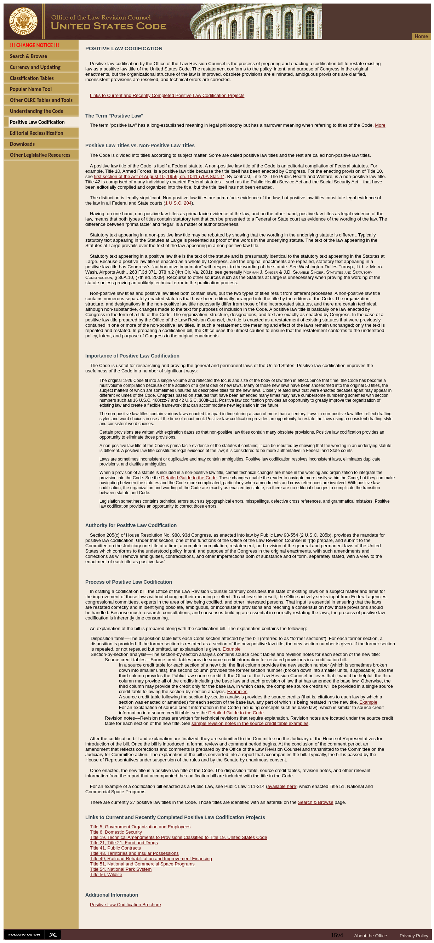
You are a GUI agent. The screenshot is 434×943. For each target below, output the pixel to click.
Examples (237, 691)
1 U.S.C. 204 (178, 203)
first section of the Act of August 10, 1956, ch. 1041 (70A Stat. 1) (159, 176)
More (380, 125)
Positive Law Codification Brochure (125, 904)
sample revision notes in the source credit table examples (250, 723)
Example (232, 649)
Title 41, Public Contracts (115, 848)
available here (282, 786)
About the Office (370, 935)
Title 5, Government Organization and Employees (140, 826)
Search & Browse (315, 802)
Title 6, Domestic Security (116, 832)
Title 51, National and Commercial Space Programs (142, 864)
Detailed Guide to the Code (189, 477)
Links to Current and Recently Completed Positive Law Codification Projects (167, 95)
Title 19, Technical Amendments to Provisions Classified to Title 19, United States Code (178, 837)
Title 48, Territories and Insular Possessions (134, 853)
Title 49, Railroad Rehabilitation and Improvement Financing (151, 858)
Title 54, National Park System (121, 869)
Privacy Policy (414, 935)
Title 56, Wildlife (106, 874)
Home (421, 36)
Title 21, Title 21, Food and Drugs (124, 842)
